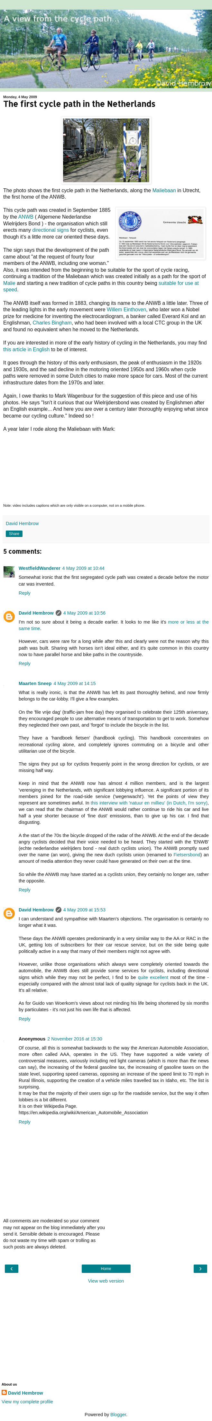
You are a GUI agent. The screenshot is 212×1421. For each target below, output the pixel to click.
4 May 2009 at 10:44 (83, 568)
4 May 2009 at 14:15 (74, 683)
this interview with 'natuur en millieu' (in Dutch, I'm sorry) (149, 802)
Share (14, 534)
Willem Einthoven (126, 309)
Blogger (118, 1414)
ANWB (26, 217)
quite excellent (153, 977)
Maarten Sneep (35, 683)
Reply (25, 593)
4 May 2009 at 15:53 (84, 909)
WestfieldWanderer (39, 568)
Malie (9, 283)
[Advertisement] (106, 1332)
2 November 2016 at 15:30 (74, 1038)
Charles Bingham (52, 322)
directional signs (50, 230)
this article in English (26, 349)
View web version (106, 1281)
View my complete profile (27, 1401)
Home (106, 1268)
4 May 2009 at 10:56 (84, 613)
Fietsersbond (187, 854)
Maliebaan (164, 190)
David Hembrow (36, 613)
